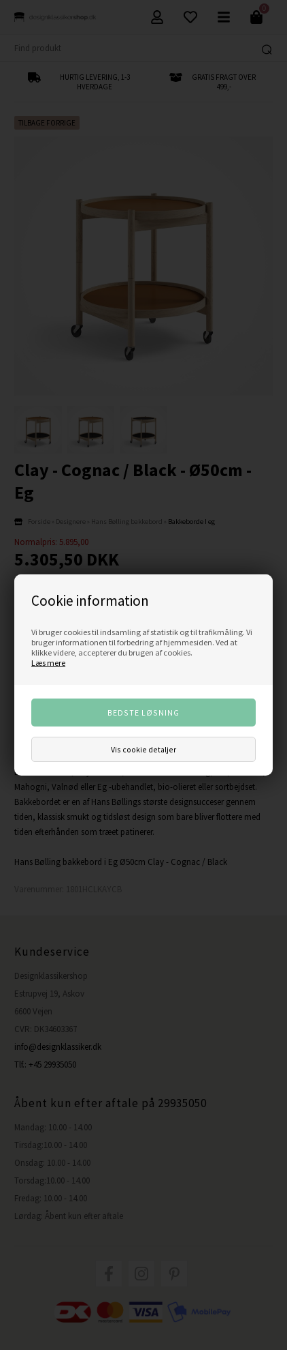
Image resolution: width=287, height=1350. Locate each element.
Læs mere (48, 663)
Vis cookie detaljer (143, 749)
